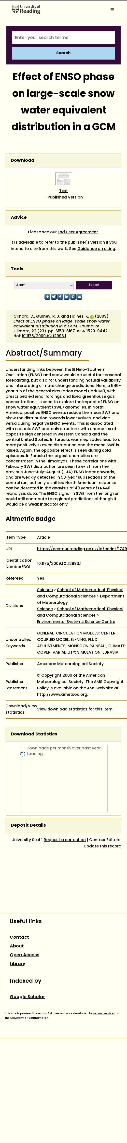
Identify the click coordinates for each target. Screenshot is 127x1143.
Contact (19, 937)
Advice (19, 218)
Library (17, 964)
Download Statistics (34, 734)
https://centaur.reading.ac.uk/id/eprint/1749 (82, 549)
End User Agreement (78, 232)
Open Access (24, 955)
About (17, 946)
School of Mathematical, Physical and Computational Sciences (80, 593)
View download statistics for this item (75, 709)
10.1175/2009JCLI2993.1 (44, 336)
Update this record (102, 846)
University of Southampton (29, 1018)
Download (22, 160)
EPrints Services (104, 1013)
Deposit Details (28, 825)
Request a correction (65, 840)
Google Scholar (27, 997)
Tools (17, 269)
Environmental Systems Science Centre (76, 622)
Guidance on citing (96, 249)
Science (45, 590)
